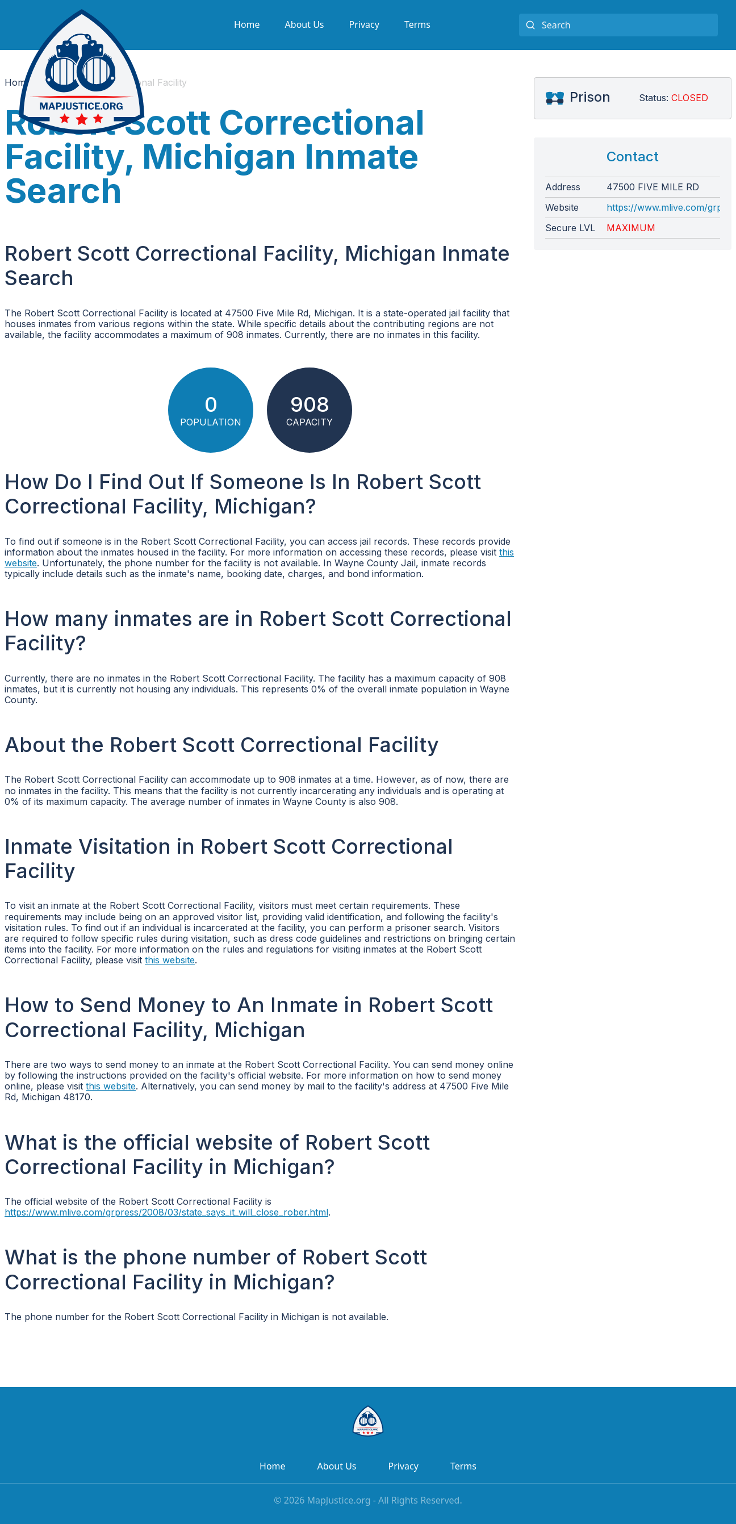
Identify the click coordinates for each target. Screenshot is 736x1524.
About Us (304, 24)
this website (170, 960)
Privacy (364, 24)
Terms (417, 24)
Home (247, 24)
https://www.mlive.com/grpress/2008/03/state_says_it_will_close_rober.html (166, 1212)
